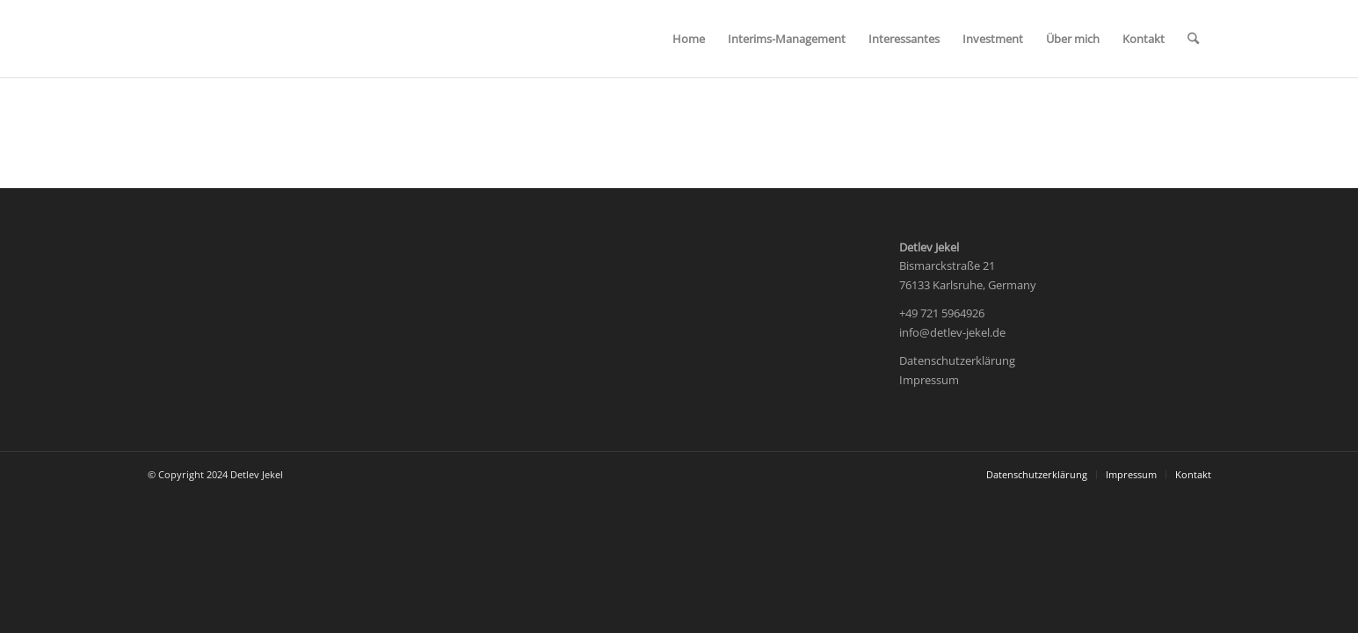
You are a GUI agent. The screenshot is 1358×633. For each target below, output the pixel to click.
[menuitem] (688, 38)
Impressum (929, 380)
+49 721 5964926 (941, 313)
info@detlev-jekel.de (952, 332)
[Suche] (1193, 38)
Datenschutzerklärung (957, 360)
